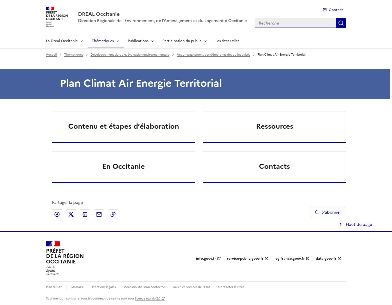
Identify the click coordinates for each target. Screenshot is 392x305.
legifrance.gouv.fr (289, 258)
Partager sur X (71, 214)
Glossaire (77, 287)
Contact (336, 10)
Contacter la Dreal (231, 287)
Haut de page (358, 224)
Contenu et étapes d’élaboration (123, 126)
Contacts (274, 166)
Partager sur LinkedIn (85, 214)
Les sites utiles (227, 41)
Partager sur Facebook (57, 214)
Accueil (51, 54)
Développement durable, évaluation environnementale (129, 54)
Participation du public (182, 41)
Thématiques (103, 41)
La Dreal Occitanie (62, 41)
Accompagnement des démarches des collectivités (213, 54)
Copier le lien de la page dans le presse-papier (113, 214)
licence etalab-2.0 (147, 298)
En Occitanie (123, 166)
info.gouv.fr (206, 258)
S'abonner (328, 212)
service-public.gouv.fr (245, 258)
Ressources (274, 126)
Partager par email (99, 214)
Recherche (341, 23)
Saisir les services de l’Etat (191, 287)
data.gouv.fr (326, 258)
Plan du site (54, 287)
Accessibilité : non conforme (144, 287)
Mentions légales (104, 287)
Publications (138, 41)
